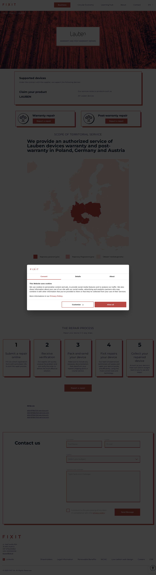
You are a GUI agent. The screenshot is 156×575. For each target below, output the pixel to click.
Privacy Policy (56, 296)
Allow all (110, 305)
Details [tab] (78, 276)
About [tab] (112, 276)
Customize (77, 305)
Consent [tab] (44, 276)
